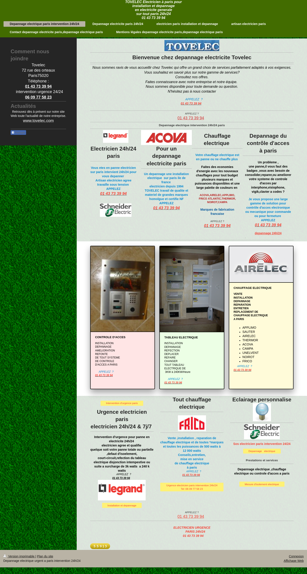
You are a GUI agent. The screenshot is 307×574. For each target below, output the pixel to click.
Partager (18, 132)
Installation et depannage (121, 505)
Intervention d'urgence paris (122, 403)
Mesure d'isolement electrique (262, 484)
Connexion (296, 556)
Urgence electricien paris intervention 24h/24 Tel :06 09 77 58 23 (191, 487)
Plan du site (45, 556)
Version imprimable (19, 556)
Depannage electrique (261, 451)
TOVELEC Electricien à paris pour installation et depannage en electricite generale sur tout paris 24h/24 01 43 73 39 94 (153, 10)
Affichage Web (294, 561)
